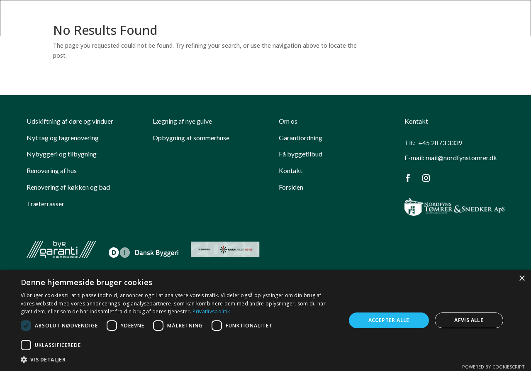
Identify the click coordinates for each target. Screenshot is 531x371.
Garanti (482, 19)
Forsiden (291, 187)
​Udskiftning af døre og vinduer (70, 121)
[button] (178, 360)
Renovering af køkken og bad (68, 187)
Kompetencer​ (333, 19)
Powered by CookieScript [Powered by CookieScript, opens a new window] (493, 367)
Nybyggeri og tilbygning (62, 154)
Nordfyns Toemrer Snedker (417, 19)
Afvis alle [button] (468, 320)
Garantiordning (300, 138)
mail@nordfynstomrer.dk (461, 157)
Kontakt (517, 19)
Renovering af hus (52, 170)
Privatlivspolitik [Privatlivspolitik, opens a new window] (211, 311)
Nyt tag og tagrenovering (63, 138)
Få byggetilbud (300, 154)
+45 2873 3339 (440, 142)
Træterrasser (45, 203)
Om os (288, 121)
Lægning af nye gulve (182, 121)
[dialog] (265, 320)
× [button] (522, 279)
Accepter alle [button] (388, 320)
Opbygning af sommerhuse (191, 138)
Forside (289, 19)
